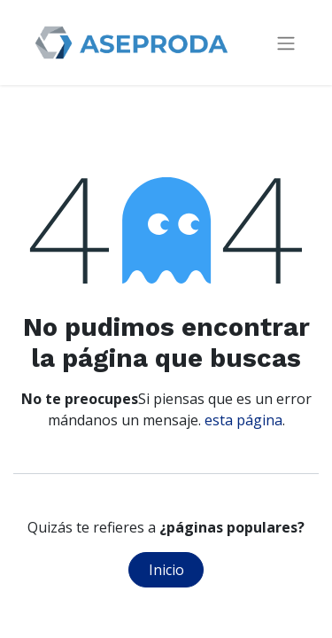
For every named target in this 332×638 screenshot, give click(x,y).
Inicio (166, 570)
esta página (243, 420)
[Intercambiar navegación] (286, 43)
